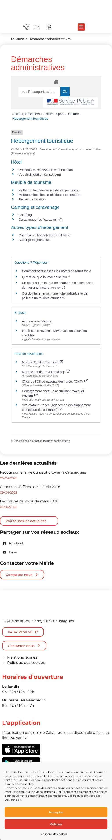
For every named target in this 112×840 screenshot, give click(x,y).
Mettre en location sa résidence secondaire (50, 195)
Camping (25, 215)
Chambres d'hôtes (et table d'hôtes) (44, 235)
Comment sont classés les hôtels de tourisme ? (56, 271)
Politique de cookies (54, 834)
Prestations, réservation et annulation (46, 170)
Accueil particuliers (26, 114)
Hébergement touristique (30, 118)
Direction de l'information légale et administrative (42, 441)
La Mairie (18, 39)
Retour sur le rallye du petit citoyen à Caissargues (43, 472)
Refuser (56, 824)
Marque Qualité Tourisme (42, 362)
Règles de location (32, 199)
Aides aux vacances (36, 321)
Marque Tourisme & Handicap (46, 372)
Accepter (56, 812)
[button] (81, 27)
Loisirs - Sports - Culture (62, 114)
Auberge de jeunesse (34, 240)
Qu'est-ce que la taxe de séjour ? (46, 277)
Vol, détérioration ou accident (40, 174)
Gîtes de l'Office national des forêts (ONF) (55, 381)
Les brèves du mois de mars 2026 (29, 501)
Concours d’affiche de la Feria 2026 (30, 487)
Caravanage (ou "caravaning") (41, 219)
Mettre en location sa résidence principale (49, 190)
